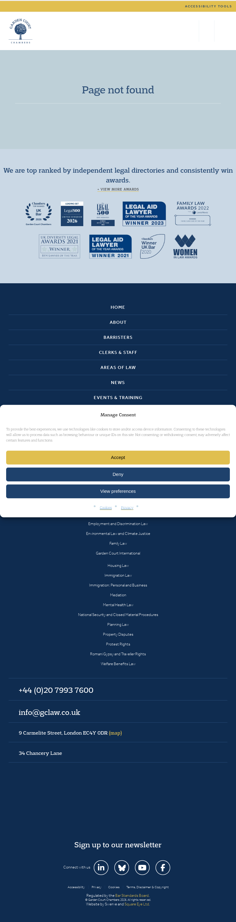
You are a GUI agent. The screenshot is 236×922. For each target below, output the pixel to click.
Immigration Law (118, 575)
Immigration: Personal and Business (118, 585)
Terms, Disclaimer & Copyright (147, 887)
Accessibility (76, 887)
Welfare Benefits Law (118, 663)
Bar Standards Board (132, 895)
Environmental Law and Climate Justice (118, 533)
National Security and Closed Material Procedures (118, 614)
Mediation (118, 595)
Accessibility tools (208, 6)
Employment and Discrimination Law (118, 523)
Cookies (106, 507)
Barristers (118, 337)
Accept (118, 457)
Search (193, 31)
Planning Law (118, 624)
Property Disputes (118, 634)
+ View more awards (118, 189)
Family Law (118, 543)
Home (118, 307)
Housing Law (118, 565)
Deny (117, 474)
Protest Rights (118, 644)
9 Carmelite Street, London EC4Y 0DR (70, 733)
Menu (221, 31)
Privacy (127, 507)
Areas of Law (118, 367)
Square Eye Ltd (136, 904)
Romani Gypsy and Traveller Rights (118, 654)
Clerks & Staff (118, 352)
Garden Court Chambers (21, 31)
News (118, 382)
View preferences (118, 491)
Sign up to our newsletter (118, 844)
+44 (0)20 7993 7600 (206, 31)
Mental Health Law (118, 604)
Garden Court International (118, 553)
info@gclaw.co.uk (49, 712)
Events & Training (118, 397)
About (118, 322)
